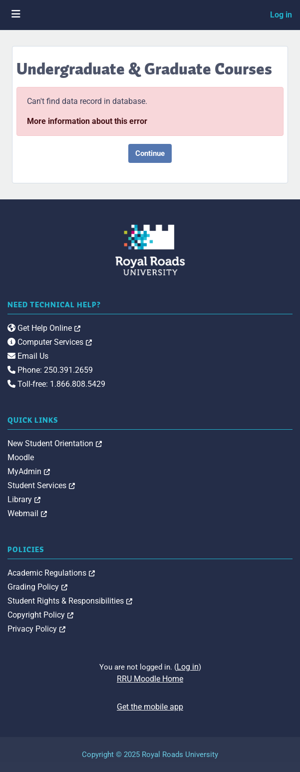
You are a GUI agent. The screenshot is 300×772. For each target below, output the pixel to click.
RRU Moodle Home (150, 679)
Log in (281, 14)
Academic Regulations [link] (51, 573)
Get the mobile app (150, 707)
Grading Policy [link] (37, 587)
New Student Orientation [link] (54, 443)
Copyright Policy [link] (40, 615)
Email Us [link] (27, 356)
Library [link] (23, 499)
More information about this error (87, 121)
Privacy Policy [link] (36, 629)
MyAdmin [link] (28, 471)
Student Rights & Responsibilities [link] (69, 601)
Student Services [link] (41, 485)
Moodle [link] (20, 457)
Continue (150, 153)
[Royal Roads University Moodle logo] (150, 249)
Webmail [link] (27, 513)
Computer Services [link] (49, 342)
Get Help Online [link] (43, 328)
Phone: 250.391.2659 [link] (50, 370)
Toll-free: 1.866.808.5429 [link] (56, 384)
